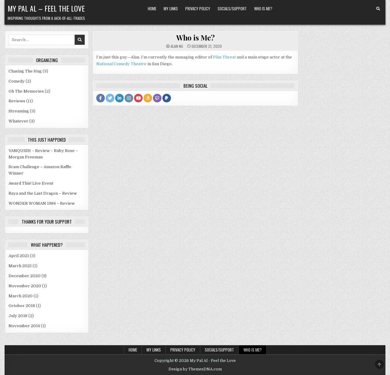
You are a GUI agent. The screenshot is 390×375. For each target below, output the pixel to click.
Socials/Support (232, 8)
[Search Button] (378, 9)
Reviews (17, 101)
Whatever (18, 121)
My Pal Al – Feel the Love (46, 8)
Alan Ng (177, 46)
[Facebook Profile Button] (100, 98)
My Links (171, 8)
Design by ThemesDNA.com (195, 369)
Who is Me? (263, 8)
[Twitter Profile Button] (110, 98)
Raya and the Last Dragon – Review (43, 193)
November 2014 (24, 326)
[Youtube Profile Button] (138, 98)
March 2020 (21, 296)
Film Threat (224, 57)
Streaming (19, 111)
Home (152, 8)
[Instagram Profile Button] (129, 98)
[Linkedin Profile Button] (119, 98)
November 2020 (25, 286)
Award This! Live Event (31, 183)
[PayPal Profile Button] (166, 98)
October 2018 (22, 305)
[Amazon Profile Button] (148, 98)
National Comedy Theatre (121, 64)
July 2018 (18, 315)
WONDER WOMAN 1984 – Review (42, 203)
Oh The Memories (26, 91)
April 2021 (19, 255)
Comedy (17, 81)
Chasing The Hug (25, 71)
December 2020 (25, 276)
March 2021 (20, 266)
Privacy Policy (197, 8)
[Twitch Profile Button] (157, 98)
